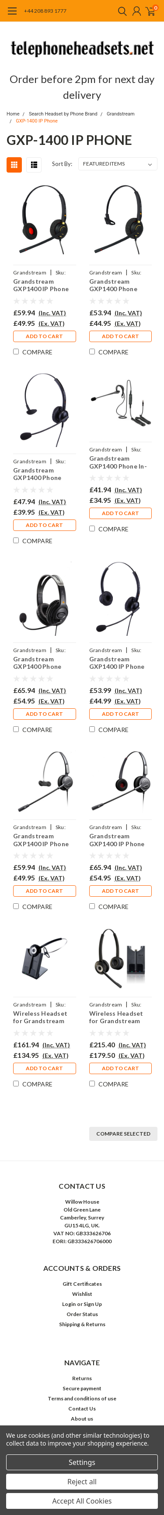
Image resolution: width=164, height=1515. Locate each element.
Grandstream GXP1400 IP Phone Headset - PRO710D (119, 840)
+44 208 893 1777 (45, 10)
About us (82, 1418)
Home (13, 114)
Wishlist (82, 1294)
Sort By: (62, 163)
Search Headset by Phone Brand (63, 114)
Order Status (82, 1314)
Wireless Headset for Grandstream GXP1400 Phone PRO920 (40, 1017)
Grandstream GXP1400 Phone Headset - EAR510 (116, 285)
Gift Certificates (82, 1284)
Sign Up (93, 1304)
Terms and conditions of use (82, 1398)
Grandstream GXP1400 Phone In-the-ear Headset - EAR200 (118, 462)
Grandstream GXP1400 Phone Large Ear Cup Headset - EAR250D (43, 663)
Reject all (82, 1481)
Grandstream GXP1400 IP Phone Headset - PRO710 (41, 840)
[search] (120, 11)
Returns (82, 1378)
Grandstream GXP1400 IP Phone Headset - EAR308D (119, 663)
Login (69, 1304)
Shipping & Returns (82, 1324)
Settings (82, 1462)
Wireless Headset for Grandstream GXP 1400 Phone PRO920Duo (116, 1017)
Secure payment (82, 1388)
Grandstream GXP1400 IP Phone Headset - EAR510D (43, 285)
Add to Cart (44, 336)
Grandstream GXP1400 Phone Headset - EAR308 (40, 474)
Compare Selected (123, 1133)
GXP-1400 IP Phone (37, 121)
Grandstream (121, 114)
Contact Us (82, 1408)
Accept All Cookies (82, 1501)
